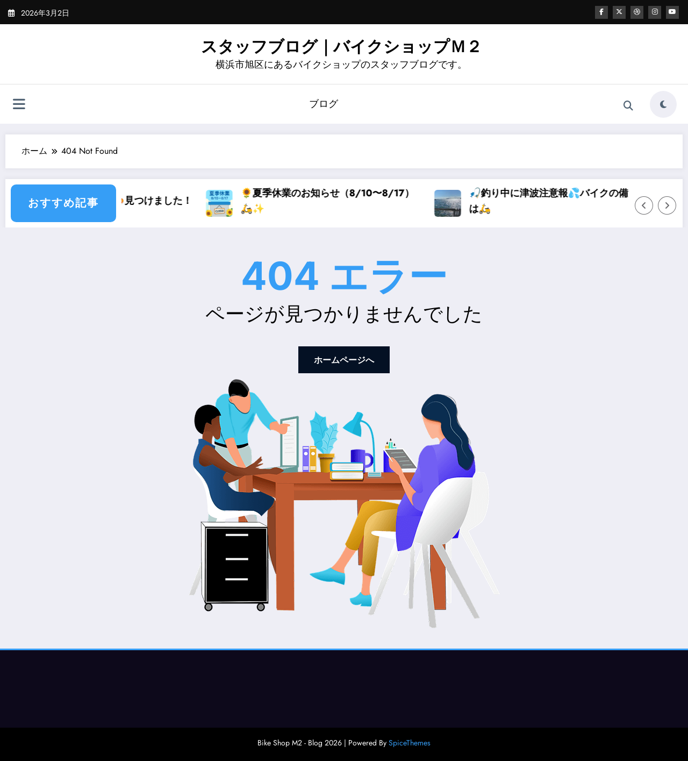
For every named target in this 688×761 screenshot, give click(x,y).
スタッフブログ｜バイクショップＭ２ (341, 46)
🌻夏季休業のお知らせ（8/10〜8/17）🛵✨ (362, 201)
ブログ (323, 104)
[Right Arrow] (667, 205)
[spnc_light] (663, 104)
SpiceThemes (410, 742)
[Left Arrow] (644, 205)
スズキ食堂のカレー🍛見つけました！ (143, 201)
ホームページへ (344, 359)
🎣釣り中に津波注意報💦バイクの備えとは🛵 (593, 201)
